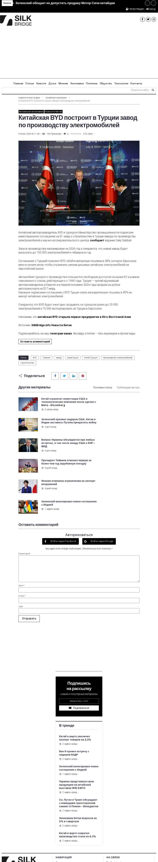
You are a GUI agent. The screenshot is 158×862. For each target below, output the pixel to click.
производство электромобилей (117, 357)
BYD (35, 357)
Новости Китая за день (29, 97)
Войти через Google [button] (101, 483)
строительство (27, 363)
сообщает (97, 240)
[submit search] (153, 90)
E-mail (22, 538)
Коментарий (24, 495)
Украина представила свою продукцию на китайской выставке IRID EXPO (76, 726)
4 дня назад (48, 437)
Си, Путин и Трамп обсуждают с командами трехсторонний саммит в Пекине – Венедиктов (78, 744)
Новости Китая (53, 111)
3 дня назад (111, 413)
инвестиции (72, 357)
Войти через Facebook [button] (63, 483)
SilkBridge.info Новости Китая (51, 325)
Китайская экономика (56, 97)
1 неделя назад (113, 454)
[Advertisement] (79, 54)
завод (58, 357)
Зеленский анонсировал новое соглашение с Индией (119, 446)
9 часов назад (49, 416)
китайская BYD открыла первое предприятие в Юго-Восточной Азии (84, 317)
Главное (46, 357)
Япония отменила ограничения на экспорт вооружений (56, 446)
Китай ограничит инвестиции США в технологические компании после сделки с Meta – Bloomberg (58, 405)
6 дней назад (112, 437)
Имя (21, 527)
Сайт (20, 548)
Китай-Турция (90, 357)
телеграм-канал (61, 333)
